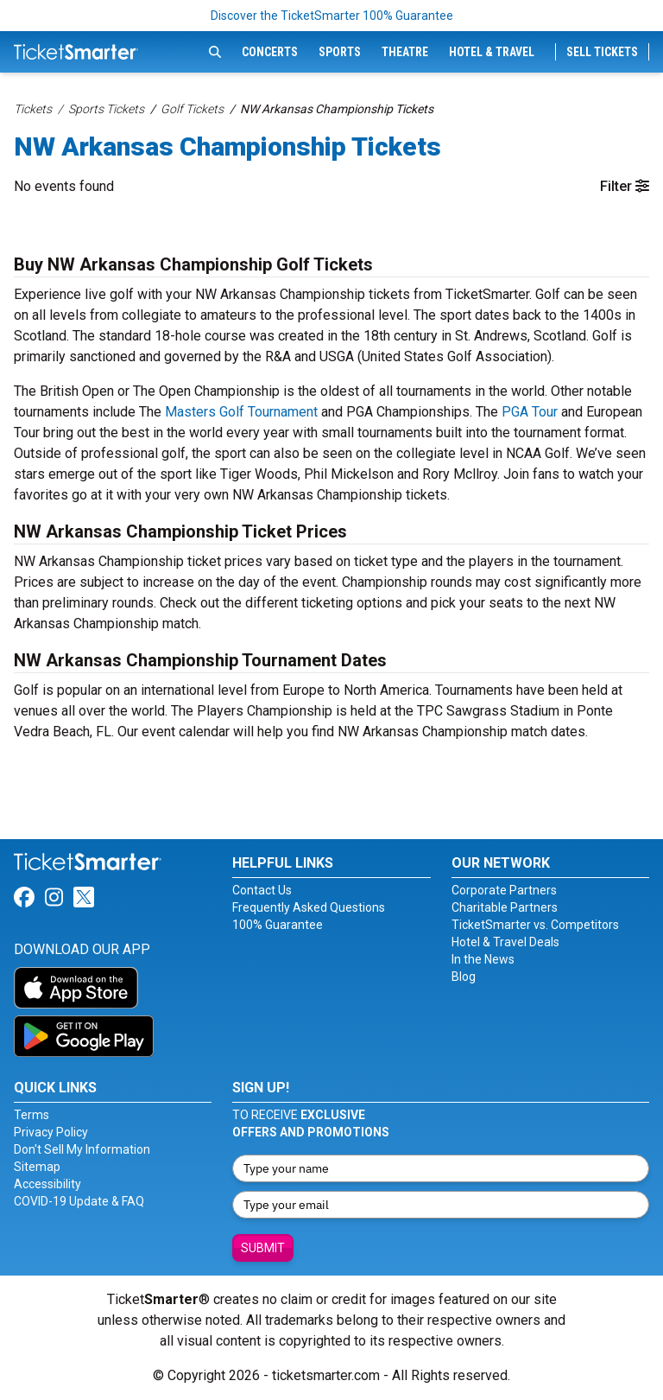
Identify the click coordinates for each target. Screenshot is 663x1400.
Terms (31, 1115)
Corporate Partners (504, 890)
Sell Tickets (602, 52)
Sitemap (37, 1167)
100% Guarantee (277, 925)
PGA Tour (530, 412)
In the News (483, 959)
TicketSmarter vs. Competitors (535, 925)
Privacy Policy (51, 1132)
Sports (340, 52)
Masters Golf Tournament (241, 412)
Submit (263, 1248)
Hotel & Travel (491, 52)
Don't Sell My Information (82, 1149)
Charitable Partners (504, 907)
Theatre (405, 52)
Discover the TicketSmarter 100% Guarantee (332, 15)
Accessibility (47, 1184)
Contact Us (262, 890)
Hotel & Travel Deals (505, 942)
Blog (463, 976)
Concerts (270, 52)
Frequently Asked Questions (308, 907)
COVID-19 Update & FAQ (79, 1201)
